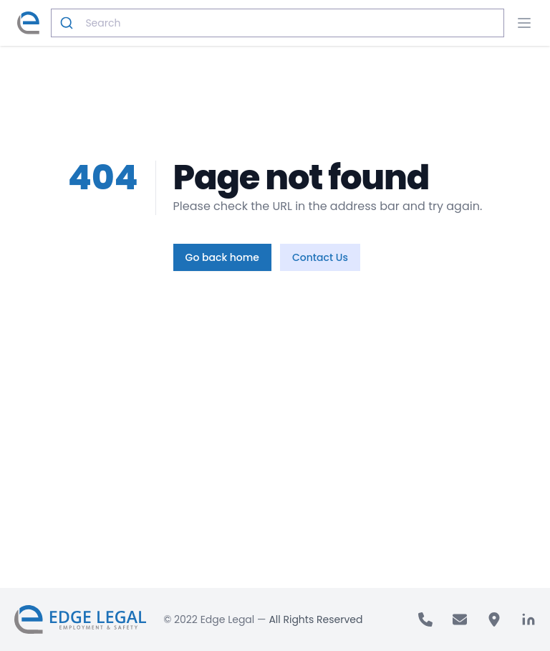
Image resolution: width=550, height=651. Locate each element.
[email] (460, 619)
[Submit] (68, 23)
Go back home (222, 257)
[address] (494, 619)
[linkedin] (528, 619)
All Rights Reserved (315, 619)
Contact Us (320, 257)
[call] (425, 619)
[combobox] (277, 23)
